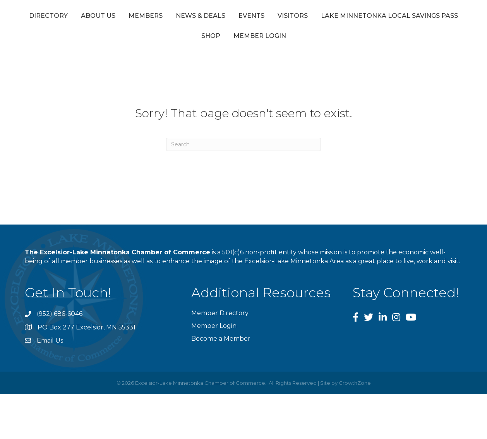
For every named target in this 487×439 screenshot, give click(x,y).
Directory (69, 17)
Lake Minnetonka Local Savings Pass (194, 39)
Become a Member (220, 341)
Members (166, 17)
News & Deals (221, 17)
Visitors (422, 17)
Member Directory (220, 316)
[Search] (243, 147)
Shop (285, 39)
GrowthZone (355, 385)
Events (272, 17)
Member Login (335, 39)
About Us (119, 17)
